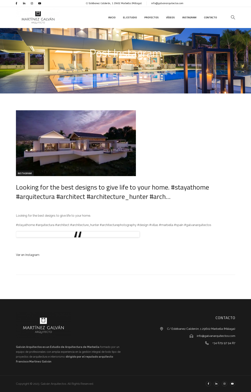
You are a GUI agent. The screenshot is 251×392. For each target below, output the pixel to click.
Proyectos (151, 17)
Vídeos (170, 17)
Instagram (189, 17)
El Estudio (130, 17)
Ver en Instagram (27, 255)
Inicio (111, 17)
